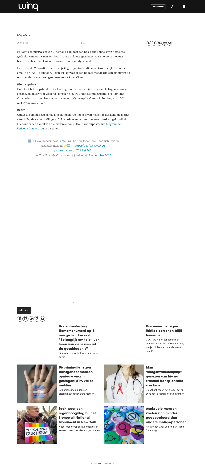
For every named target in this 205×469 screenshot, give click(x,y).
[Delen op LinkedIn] (154, 43)
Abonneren (158, 7)
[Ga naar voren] (28, 6)
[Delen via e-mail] (159, 43)
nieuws (24, 311)
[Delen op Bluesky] (169, 43)
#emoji (62, 141)
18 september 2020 (99, 155)
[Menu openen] (184, 6)
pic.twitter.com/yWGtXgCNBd (73, 150)
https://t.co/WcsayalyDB (90, 145)
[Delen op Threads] (164, 43)
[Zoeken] (172, 6)
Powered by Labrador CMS (103, 464)
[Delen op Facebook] (149, 43)
